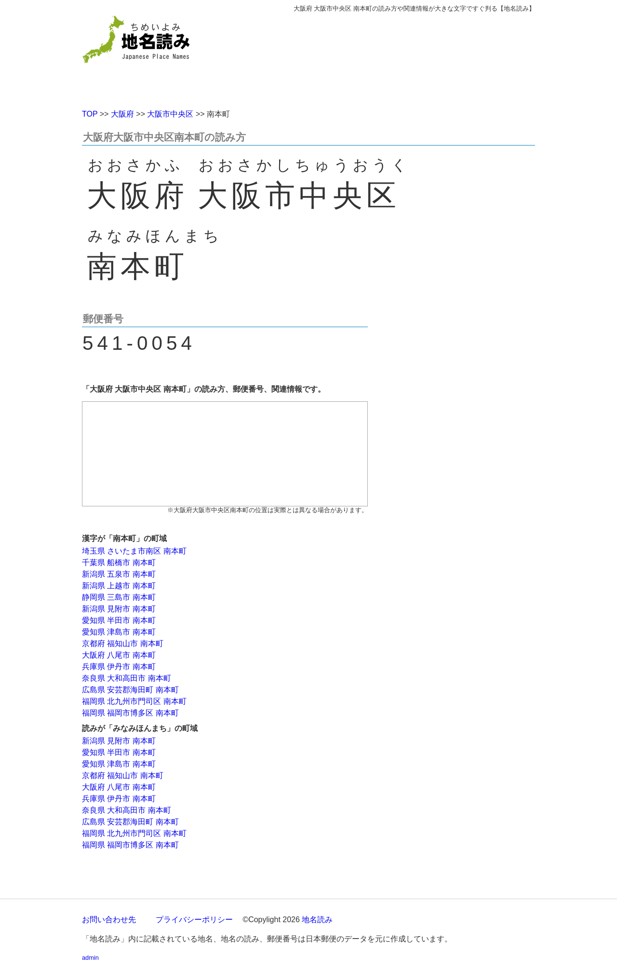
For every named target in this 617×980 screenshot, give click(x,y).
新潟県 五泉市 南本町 (119, 574)
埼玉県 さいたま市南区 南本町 (134, 551)
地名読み (317, 919)
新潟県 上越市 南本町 (119, 586)
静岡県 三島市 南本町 (119, 597)
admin (90, 957)
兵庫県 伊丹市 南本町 (119, 666)
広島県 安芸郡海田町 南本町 (130, 690)
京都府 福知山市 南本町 (122, 643)
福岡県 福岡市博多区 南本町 (130, 713)
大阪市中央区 (170, 114)
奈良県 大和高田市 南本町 (126, 678)
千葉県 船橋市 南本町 (119, 562)
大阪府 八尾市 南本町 (119, 655)
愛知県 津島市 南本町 (119, 632)
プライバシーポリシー (194, 919)
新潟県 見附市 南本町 (119, 609)
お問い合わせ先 (109, 919)
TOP (89, 114)
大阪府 (122, 114)
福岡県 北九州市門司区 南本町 (134, 701)
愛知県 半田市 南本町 (119, 620)
